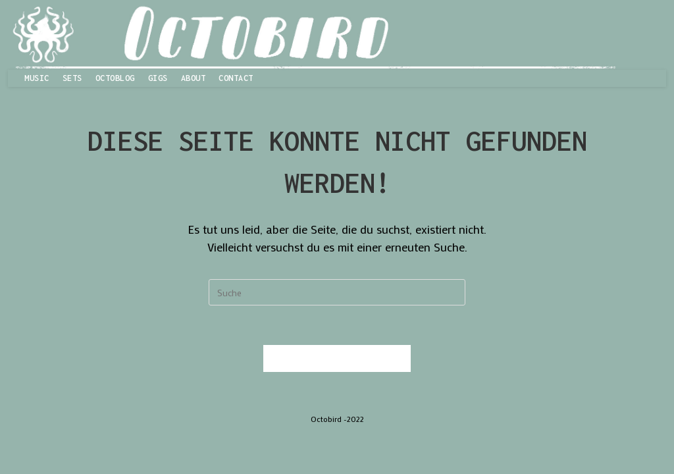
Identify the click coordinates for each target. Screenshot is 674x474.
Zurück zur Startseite (337, 358)
